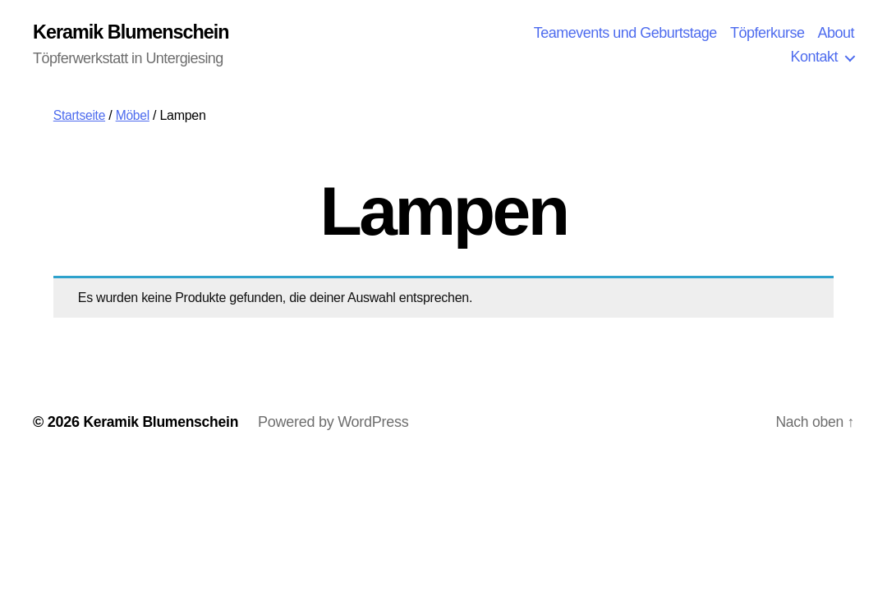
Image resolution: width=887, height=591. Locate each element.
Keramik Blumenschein (133, 33)
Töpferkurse (767, 33)
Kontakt (814, 57)
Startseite (80, 116)
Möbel (134, 116)
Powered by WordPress (337, 423)
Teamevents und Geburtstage (625, 33)
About (835, 33)
